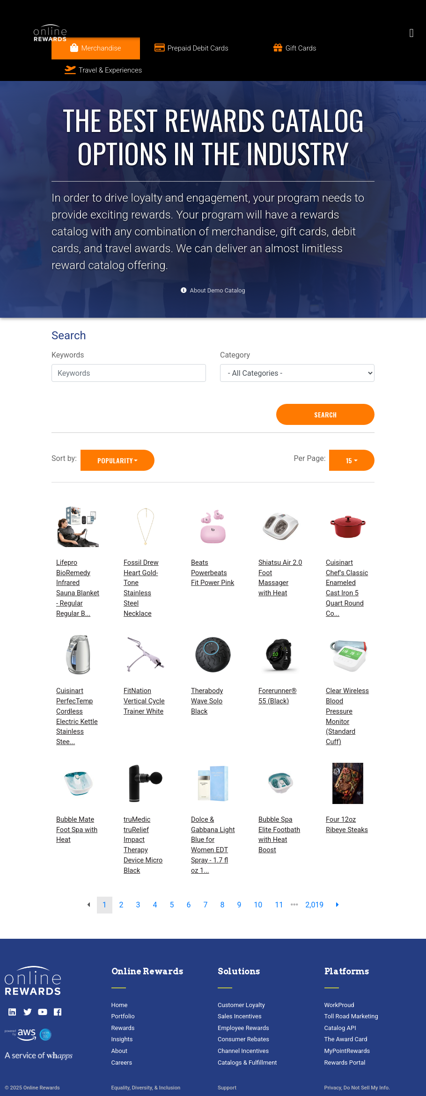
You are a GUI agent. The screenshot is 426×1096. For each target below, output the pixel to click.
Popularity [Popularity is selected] (114, 438)
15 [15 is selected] (349, 438)
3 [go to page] (138, 883)
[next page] (338, 883)
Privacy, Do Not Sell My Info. (357, 1066)
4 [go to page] (155, 883)
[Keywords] (128, 351)
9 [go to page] (239, 883)
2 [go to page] (121, 883)
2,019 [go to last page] (314, 883)
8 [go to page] (222, 883)
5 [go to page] (172, 883)
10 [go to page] (258, 883)
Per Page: (312, 436)
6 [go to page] (188, 883)
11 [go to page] (279, 883)
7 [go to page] (205, 883)
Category (235, 333)
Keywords (67, 333)
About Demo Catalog (217, 268)
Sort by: (66, 436)
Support (227, 1066)
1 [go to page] (105, 883)
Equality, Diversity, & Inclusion (146, 1066)
